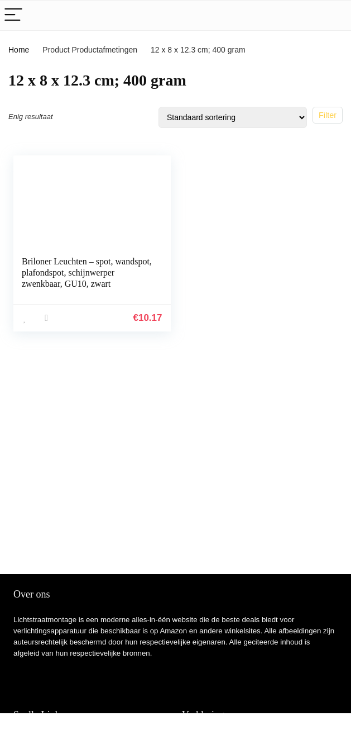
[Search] (333, 15)
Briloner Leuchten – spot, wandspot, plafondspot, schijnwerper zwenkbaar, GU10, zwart (87, 272)
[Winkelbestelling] (232, 117)
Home (18, 49)
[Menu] (13, 15)
